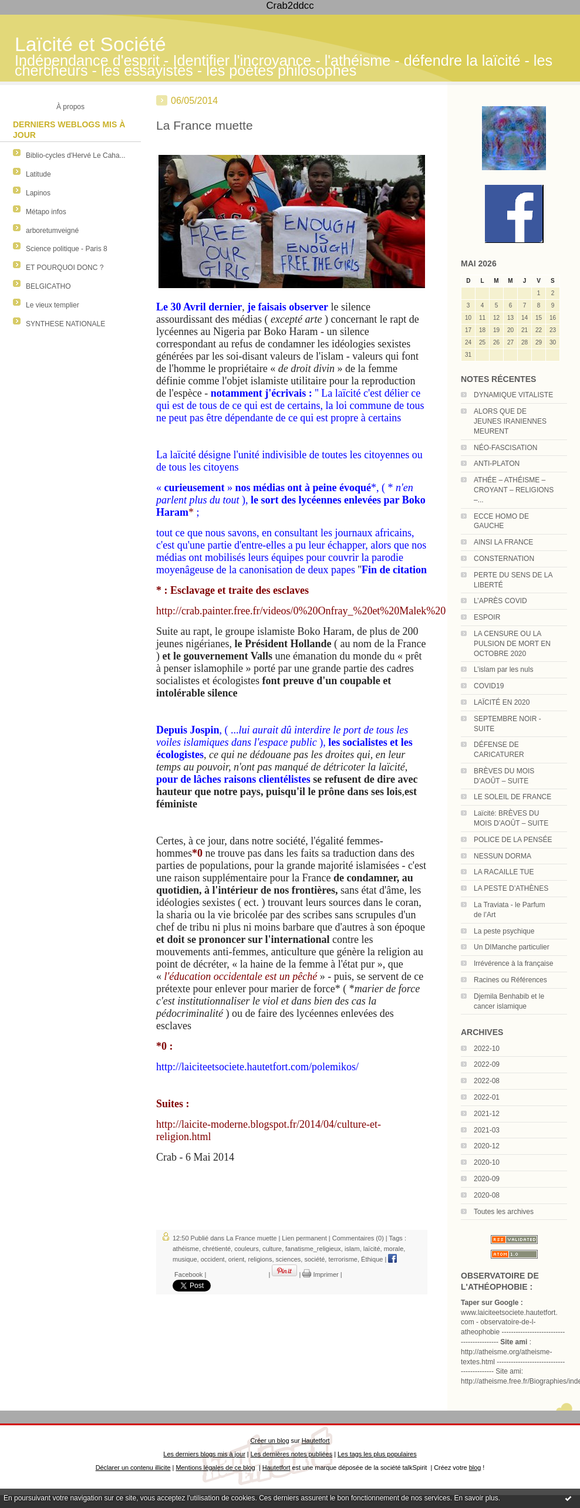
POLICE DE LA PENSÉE (513, 840)
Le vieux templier (52, 305)
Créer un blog (269, 1440)
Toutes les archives (504, 1212)
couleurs (246, 1248)
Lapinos (38, 193)
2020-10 (487, 1162)
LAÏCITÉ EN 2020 (502, 702)
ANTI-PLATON (497, 463)
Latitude (38, 174)
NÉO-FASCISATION (505, 448)
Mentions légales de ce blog (215, 1467)
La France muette (204, 125)
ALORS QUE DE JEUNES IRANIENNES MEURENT (510, 421)
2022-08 (487, 1081)
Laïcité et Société (90, 44)
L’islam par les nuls (503, 669)
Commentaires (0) (358, 1238)
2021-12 (487, 1114)
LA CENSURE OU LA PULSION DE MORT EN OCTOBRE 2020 (512, 644)
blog (475, 1467)
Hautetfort (316, 1440)
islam (352, 1248)
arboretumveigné (52, 230)
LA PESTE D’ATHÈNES (511, 888)
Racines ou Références (510, 980)
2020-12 (487, 1146)
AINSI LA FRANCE (503, 542)
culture (272, 1248)
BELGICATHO (48, 286)
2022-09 (487, 1064)
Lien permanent (304, 1238)
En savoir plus (476, 1498)
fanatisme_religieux (313, 1248)
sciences (288, 1259)
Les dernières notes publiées (291, 1454)
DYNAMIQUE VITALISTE (513, 395)
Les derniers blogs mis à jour (204, 1454)
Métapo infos (46, 212)
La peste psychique (504, 931)
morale (394, 1248)
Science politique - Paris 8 (66, 249)
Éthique (372, 1259)
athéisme (186, 1248)
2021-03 (487, 1130)
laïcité (371, 1248)
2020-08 (487, 1195)
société (314, 1259)
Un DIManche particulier (511, 947)
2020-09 (487, 1179)
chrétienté (217, 1248)
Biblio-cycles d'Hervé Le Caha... (76, 155)
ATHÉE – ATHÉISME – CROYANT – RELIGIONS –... (514, 490)
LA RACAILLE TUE (504, 872)
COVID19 (489, 686)
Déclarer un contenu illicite (133, 1467)
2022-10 (487, 1048)
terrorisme (343, 1259)
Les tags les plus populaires (377, 1454)
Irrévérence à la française (513, 963)
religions (260, 1259)
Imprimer (320, 1274)
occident (213, 1259)
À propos (70, 107)
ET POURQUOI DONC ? (64, 267)
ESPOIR (487, 617)
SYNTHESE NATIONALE (65, 324)
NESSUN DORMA (502, 856)
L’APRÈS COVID (500, 601)
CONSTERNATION (504, 558)
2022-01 (487, 1097)
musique (185, 1259)
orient (236, 1259)
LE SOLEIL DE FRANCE (512, 797)
